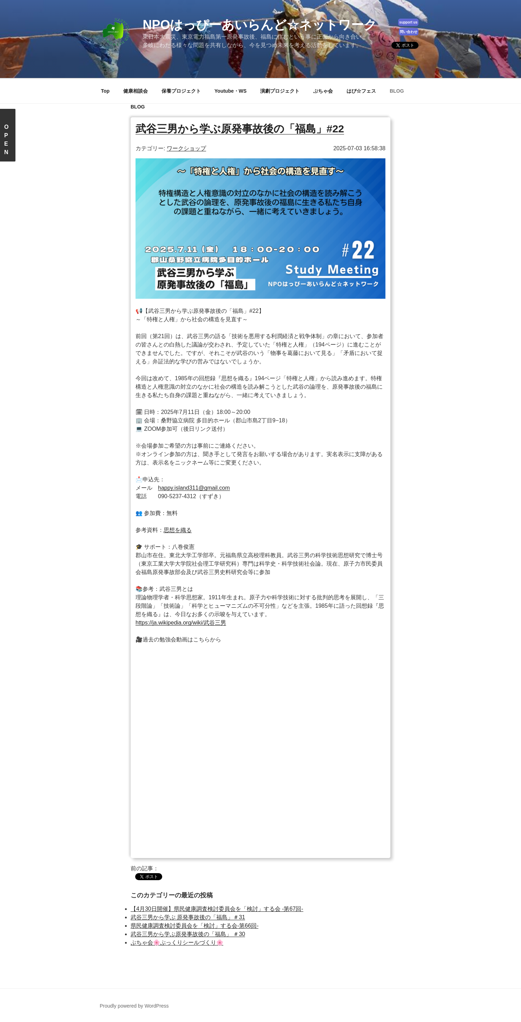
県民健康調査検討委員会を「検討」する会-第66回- (194, 926)
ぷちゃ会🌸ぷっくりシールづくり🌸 (177, 942)
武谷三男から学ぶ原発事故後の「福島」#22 (240, 128)
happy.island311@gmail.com (194, 488)
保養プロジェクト (181, 91)
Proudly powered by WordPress (134, 1006)
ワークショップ (186, 148)
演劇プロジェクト (279, 91)
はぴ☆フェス (361, 91)
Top (105, 91)
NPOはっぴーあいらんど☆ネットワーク (260, 25)
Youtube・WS (231, 91)
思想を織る (178, 530)
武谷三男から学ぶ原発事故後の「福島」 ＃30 (188, 934)
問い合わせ (408, 32)
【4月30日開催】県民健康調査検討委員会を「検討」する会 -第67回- (217, 909)
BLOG (397, 91)
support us (408, 22)
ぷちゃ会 (323, 91)
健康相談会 (135, 91)
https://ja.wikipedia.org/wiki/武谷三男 (181, 623)
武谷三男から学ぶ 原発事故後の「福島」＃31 (188, 917)
